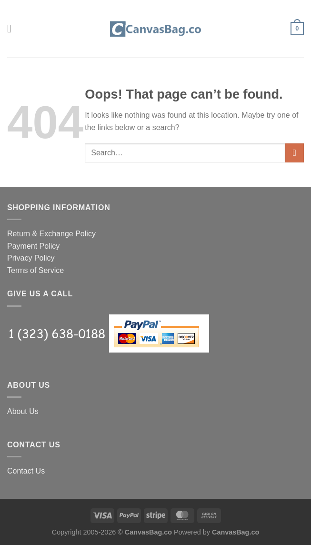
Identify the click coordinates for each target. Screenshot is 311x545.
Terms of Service (35, 270)
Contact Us (26, 471)
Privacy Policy (31, 258)
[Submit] (294, 152)
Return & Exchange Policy (51, 234)
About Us (23, 411)
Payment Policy (33, 246)
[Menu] (13, 28)
